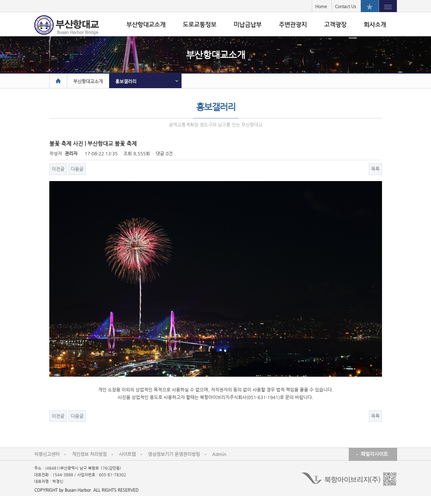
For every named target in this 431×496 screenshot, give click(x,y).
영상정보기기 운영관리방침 (174, 454)
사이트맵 (127, 454)
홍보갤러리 (125, 81)
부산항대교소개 (88, 81)
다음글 (77, 168)
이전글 (58, 168)
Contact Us (345, 6)
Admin (219, 454)
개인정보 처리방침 (89, 454)
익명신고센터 (47, 454)
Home (321, 6)
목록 (375, 168)
